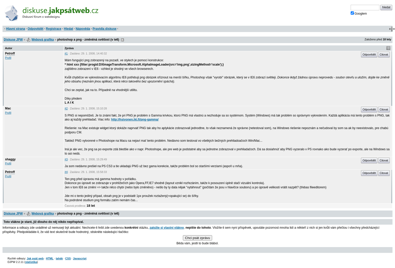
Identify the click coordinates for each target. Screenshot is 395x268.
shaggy (10, 159)
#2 (66, 108)
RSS (122, 39)
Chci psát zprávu (197, 238)
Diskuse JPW (13, 39)
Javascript (79, 258)
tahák (59, 258)
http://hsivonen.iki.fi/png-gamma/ (134, 119)
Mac (8, 108)
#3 (66, 159)
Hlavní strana (15, 29)
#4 (66, 171)
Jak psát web (35, 258)
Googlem (359, 13)
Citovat (384, 54)
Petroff (10, 53)
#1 (66, 53)
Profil (8, 57)
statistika (31, 261)
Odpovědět (35, 29)
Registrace (53, 29)
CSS (68, 258)
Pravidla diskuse (105, 29)
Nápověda (83, 29)
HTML (49, 258)
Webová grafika (42, 39)
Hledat (68, 29)
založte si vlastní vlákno (167, 227)
